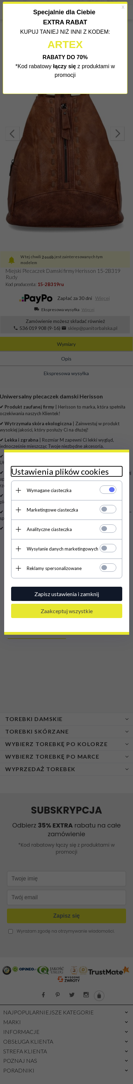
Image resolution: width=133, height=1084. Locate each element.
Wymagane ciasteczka (49, 490)
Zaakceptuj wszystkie (67, 611)
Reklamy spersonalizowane (54, 568)
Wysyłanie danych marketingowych (62, 549)
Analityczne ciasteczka (49, 529)
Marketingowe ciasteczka (52, 510)
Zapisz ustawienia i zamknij (66, 594)
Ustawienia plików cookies (60, 471)
